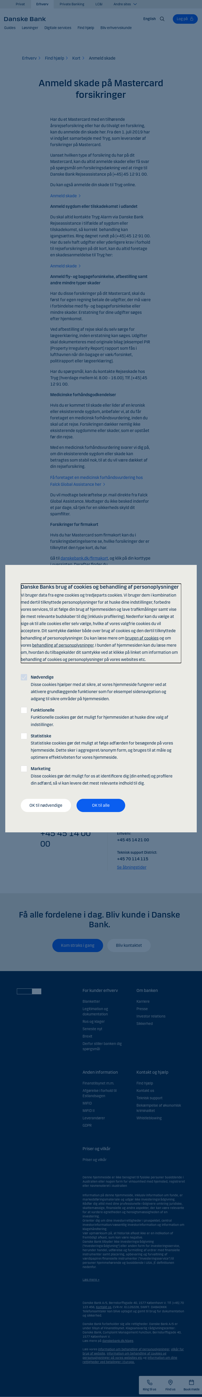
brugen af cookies (142, 638)
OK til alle (101, 805)
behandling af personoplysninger (63, 645)
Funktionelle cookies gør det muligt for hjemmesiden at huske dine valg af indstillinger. (99, 717)
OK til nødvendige (45, 805)
